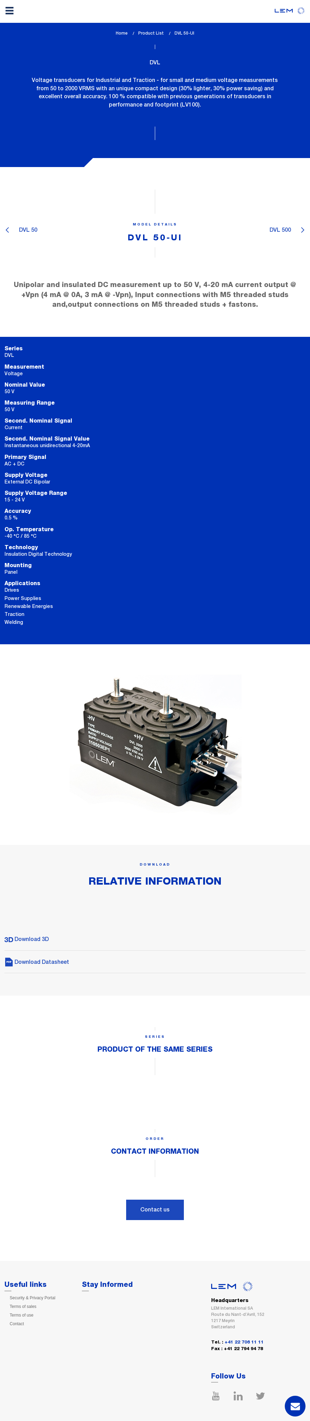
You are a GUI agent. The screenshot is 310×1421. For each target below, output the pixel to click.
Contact (17, 1324)
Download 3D (26, 939)
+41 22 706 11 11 (244, 1342)
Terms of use (22, 1315)
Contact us (155, 1209)
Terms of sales (23, 1306)
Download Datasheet (36, 962)
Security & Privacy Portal (32, 1298)
